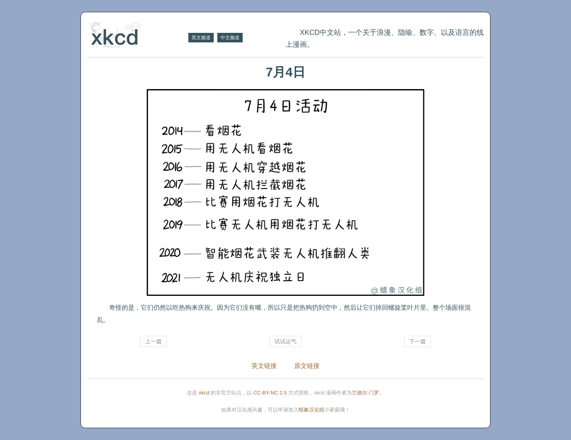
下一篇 (417, 341)
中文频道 (230, 37)
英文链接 (264, 365)
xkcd (204, 393)
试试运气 (285, 341)
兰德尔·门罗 (365, 393)
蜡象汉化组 (311, 410)
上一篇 (153, 341)
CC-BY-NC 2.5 (270, 393)
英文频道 (201, 37)
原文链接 (307, 365)
